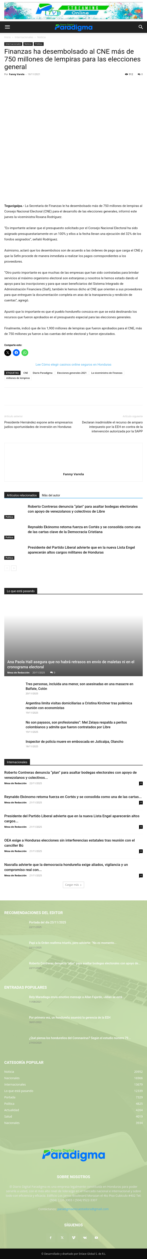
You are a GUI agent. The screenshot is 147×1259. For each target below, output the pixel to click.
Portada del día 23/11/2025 (47, 922)
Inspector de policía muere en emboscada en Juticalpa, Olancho (74, 742)
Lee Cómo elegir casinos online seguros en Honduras (73, 364)
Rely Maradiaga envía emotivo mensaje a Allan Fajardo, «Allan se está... (77, 997)
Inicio (7, 37)
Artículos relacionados (22, 495)
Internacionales (24, 37)
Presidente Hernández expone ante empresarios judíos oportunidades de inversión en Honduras (38, 424)
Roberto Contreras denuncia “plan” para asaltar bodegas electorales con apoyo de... (85, 963)
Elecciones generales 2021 (71, 372)
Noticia (41, 37)
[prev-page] (7, 568)
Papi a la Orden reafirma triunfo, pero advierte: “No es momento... (73, 943)
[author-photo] (73, 468)
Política (38, 43)
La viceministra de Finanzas (106, 372)
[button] (7, 27)
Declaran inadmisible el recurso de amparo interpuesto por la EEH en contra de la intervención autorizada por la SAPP (112, 426)
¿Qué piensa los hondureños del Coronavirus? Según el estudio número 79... (80, 1038)
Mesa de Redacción (18, 672)
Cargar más (73, 885)
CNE (25, 372)
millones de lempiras (18, 377)
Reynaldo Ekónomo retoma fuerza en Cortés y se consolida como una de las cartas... (73, 797)
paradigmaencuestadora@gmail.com (83, 1209)
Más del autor (51, 495)
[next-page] (13, 568)
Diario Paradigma (42, 372)
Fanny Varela (17, 74)
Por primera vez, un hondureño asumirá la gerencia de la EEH (69, 1017)
